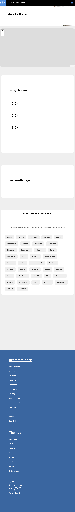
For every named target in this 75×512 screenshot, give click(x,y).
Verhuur (12, 457)
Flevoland (12, 376)
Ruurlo (9, 276)
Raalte (47, 269)
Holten (22, 263)
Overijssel (13, 407)
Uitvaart (12, 448)
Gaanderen (11, 256)
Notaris (11, 444)
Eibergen (40, 250)
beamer (12, 466)
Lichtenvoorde (37, 263)
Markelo (10, 269)
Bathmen (34, 237)
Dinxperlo (10, 250)
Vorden (10, 282)
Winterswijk (61, 282)
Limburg (12, 394)
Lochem (52, 263)
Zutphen (23, 289)
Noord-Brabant (14, 398)
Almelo (21, 237)
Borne (58, 237)
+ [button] (2, 31)
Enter (52, 250)
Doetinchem (25, 250)
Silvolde (37, 276)
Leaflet (73, 66)
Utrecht (12, 412)
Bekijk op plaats (15, 367)
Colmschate (11, 244)
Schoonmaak (13, 439)
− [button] (2, 34)
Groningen (13, 389)
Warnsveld (23, 282)
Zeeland (12, 416)
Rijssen (59, 269)
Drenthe (12, 371)
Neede (22, 269)
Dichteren (52, 244)
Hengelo (10, 263)
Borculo (47, 237)
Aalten (9, 237)
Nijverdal (35, 269)
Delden (25, 244)
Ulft (47, 276)
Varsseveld (60, 276)
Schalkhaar (23, 276)
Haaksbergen (50, 256)
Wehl (35, 282)
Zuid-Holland (13, 421)
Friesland (12, 380)
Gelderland (13, 385)
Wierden (47, 282)
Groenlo (35, 256)
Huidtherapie (13, 462)
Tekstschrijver (14, 453)
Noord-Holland (14, 403)
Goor (24, 256)
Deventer (38, 244)
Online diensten (15, 471)
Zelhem (10, 289)
